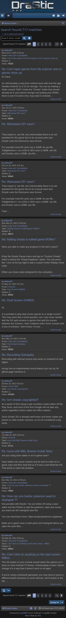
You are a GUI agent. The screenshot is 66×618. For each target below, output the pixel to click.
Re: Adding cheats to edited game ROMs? (28, 239)
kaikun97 (8, 50)
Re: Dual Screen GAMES (18, 300)
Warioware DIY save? (16, 113)
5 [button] (50, 44)
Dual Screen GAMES (16, 289)
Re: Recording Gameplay (18, 354)
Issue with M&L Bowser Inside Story (22, 440)
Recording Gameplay (16, 344)
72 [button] (57, 44)
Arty (39, 616)
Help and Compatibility (17, 55)
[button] (29, 44)
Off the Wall (13, 386)
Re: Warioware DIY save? (18, 124)
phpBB (23, 613)
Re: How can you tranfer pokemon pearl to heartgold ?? (29, 498)
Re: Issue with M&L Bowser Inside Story (27, 451)
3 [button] (42, 44)
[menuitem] (8, 15)
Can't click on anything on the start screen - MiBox (28, 544)
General (11, 287)
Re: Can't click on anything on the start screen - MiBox (32, 556)
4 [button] (46, 44)
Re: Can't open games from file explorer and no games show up (32, 70)
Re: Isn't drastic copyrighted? (20, 399)
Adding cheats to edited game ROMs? (23, 229)
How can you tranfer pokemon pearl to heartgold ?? (29, 485)
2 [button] (38, 44)
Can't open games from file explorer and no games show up (32, 58)
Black (27, 616)
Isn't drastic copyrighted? (17, 389)
